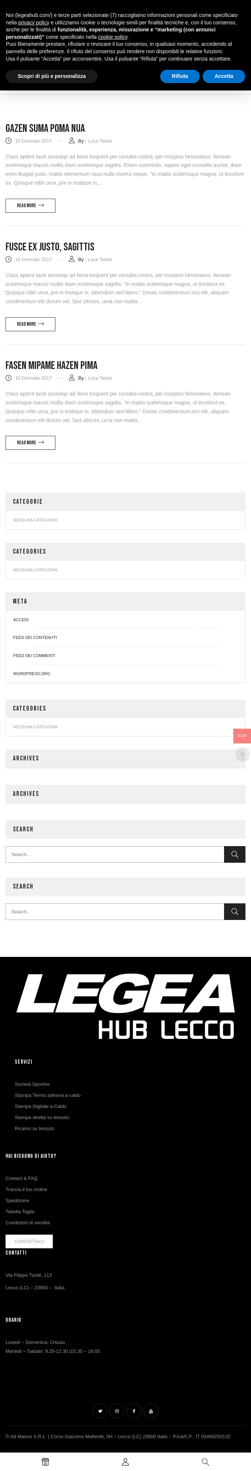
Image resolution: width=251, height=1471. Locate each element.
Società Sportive (32, 1084)
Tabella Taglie (20, 1211)
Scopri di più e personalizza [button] (52, 76)
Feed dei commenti (34, 655)
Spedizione (17, 1200)
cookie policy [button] (112, 37)
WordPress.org (31, 673)
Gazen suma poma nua (45, 128)
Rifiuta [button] (180, 76)
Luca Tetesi (100, 141)
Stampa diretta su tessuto (42, 1117)
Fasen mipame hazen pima (51, 365)
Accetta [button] (223, 76)
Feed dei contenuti (35, 637)
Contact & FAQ (22, 1178)
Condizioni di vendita (28, 1222)
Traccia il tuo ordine (26, 1189)
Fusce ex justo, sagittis (50, 247)
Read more (26, 205)
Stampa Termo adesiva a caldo (47, 1095)
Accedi (21, 620)
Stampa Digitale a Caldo (40, 1106)
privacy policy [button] (33, 22)
